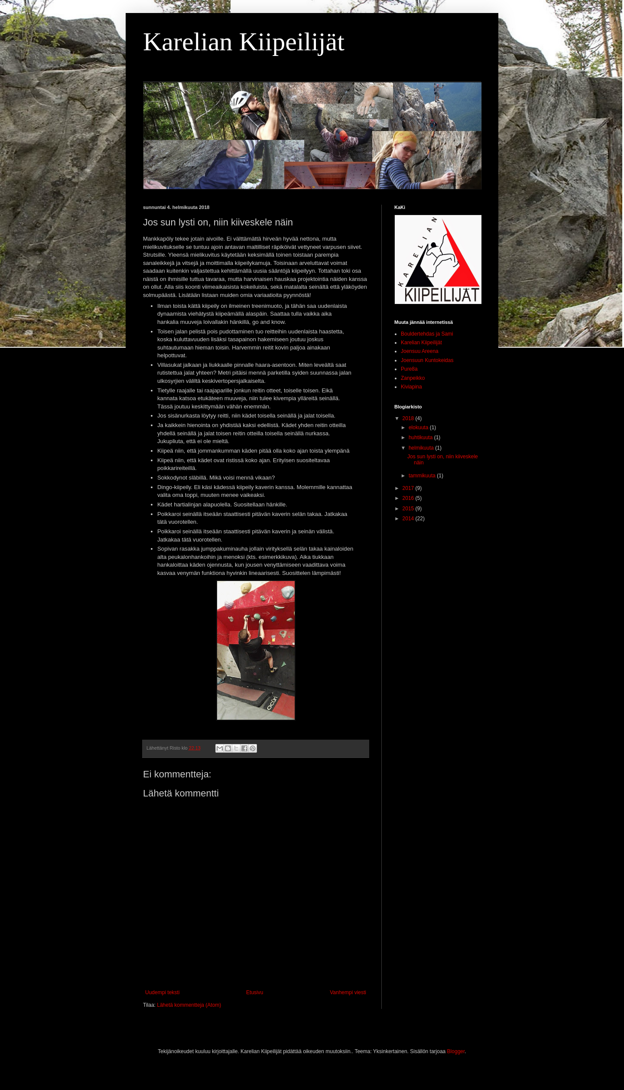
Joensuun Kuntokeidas (427, 360)
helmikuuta (422, 448)
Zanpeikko (413, 378)
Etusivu (254, 992)
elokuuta (419, 427)
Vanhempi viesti (348, 992)
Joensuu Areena (420, 351)
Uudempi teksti (162, 992)
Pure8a (409, 369)
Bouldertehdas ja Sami (427, 334)
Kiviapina (411, 387)
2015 (409, 509)
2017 (409, 488)
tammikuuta (423, 476)
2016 (409, 498)
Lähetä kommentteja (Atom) (189, 1005)
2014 (409, 519)
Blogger (456, 1051)
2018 (409, 418)
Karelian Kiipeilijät (243, 41)
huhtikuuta (421, 437)
